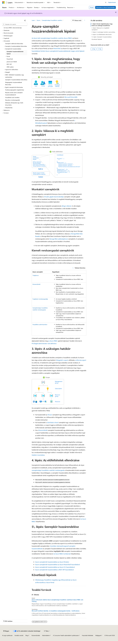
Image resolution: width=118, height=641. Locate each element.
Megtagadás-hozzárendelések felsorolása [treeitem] (13, 83)
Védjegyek (98, 635)
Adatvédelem (46, 635)
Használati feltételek (87, 635)
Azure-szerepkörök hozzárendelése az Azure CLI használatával (55, 567)
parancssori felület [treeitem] (12, 62)
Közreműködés (36, 635)
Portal (91, 7)
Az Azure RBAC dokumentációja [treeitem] (13, 28)
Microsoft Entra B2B (70, 97)
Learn (33, 20)
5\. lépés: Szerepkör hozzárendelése (102, 37)
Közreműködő (36, 284)
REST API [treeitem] (9, 64)
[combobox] (14, 24)
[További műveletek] (84, 20)
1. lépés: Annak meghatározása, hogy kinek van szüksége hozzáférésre (102, 24)
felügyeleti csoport (62, 360)
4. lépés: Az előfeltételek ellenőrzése (102, 34)
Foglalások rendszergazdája (40, 299)
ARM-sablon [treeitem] (10, 67)
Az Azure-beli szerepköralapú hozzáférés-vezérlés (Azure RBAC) (52, 38)
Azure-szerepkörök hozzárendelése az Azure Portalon (52, 562)
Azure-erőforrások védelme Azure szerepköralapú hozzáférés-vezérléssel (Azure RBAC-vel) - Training (58, 600)
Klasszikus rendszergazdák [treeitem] (12, 100)
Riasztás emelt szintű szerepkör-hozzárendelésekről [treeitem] (14, 94)
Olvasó (50, 415)
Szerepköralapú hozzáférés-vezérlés (52, 20)
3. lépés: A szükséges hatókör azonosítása (103, 32)
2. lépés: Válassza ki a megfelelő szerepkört (100, 28)
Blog (27, 635)
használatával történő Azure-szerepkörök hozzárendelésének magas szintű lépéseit (58, 51)
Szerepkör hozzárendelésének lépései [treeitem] (15, 53)
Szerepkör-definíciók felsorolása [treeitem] (14, 43)
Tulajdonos (36, 275)
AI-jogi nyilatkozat (7, 635)
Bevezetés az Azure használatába (105, 7)
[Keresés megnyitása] (106, 2)
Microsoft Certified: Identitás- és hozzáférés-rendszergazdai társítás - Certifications (55, 611)
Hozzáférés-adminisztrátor (40, 324)
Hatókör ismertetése (38, 455)
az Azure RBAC (53, 341)
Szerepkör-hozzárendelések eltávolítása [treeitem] (16, 80)
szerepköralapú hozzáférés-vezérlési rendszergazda (48, 470)
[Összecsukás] (25, 20)
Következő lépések (97, 39)
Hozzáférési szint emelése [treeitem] (12, 97)
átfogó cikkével (66, 206)
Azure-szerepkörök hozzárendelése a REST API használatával (54, 570)
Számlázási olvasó (52, 422)
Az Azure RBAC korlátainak (62, 554)
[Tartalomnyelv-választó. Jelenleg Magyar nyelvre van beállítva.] (6, 631)
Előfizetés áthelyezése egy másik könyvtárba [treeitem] (14, 104)
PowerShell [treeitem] (10, 59)
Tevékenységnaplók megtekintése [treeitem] (14, 90)
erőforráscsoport (80, 360)
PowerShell (57, 48)
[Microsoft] (3, 2)
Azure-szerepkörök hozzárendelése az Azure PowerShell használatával (57, 564)
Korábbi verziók (19, 635)
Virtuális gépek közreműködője (54, 197)
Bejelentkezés (112, 2)
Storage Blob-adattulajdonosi (58, 239)
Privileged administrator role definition (44, 343)
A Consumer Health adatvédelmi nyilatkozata (65, 635)
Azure (38, 20)
